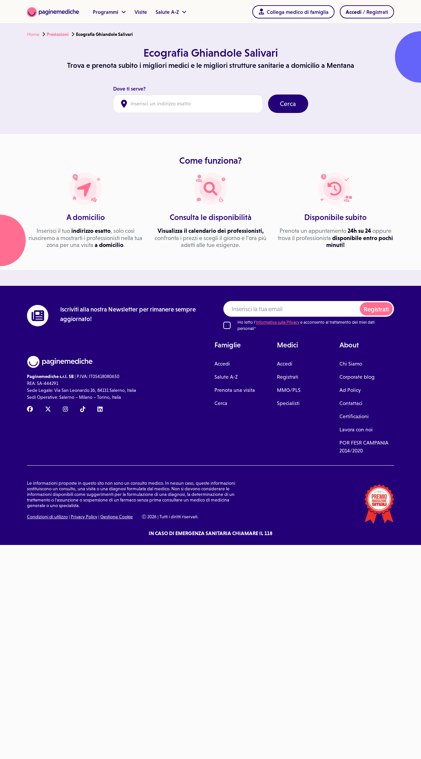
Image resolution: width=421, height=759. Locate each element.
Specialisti (288, 403)
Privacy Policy (84, 516)
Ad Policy (350, 390)
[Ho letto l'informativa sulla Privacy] (227, 325)
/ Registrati (367, 12)
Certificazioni (354, 416)
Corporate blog (357, 377)
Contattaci (350, 403)
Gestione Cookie (116, 516)
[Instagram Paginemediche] (65, 409)
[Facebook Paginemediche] (30, 409)
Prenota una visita (234, 390)
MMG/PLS (289, 390)
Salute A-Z (171, 12)
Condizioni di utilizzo (47, 516)
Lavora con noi (356, 429)
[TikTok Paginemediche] (83, 409)
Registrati (376, 309)
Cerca (288, 103)
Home (33, 34)
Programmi (109, 12)
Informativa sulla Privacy (277, 322)
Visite (141, 12)
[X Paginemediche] (48, 409)
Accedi (222, 363)
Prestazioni (58, 34)
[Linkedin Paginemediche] (100, 409)
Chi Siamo (350, 363)
